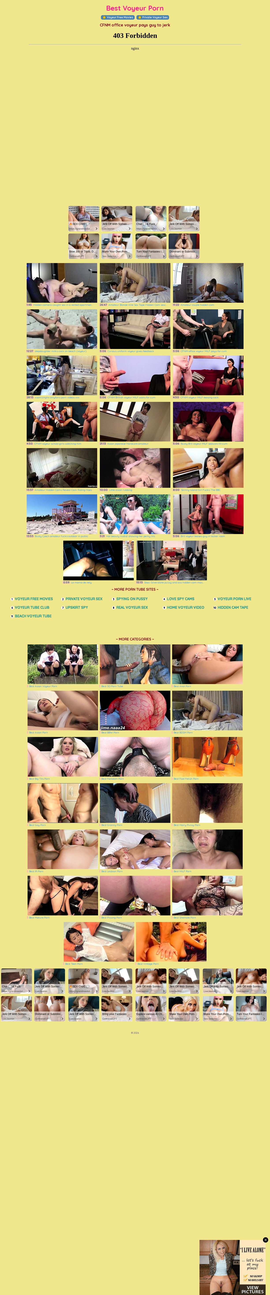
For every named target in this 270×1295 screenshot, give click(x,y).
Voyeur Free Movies (117, 17)
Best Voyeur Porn (135, 8)
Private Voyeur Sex (153, 17)
